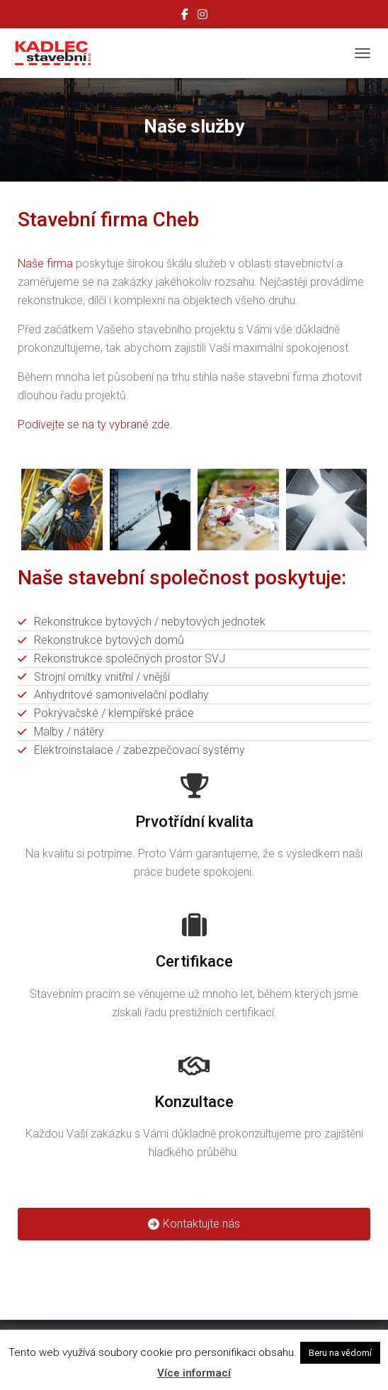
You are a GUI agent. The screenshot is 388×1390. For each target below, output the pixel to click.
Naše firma (45, 263)
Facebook (184, 16)
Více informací (194, 1373)
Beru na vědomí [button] (340, 1352)
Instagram (202, 16)
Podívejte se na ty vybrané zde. (95, 424)
